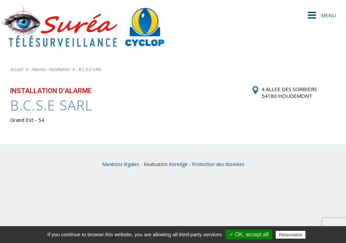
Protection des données (218, 164)
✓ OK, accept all (249, 234)
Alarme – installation (51, 69)
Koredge (178, 164)
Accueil (16, 69)
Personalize (290, 234)
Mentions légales (120, 164)
